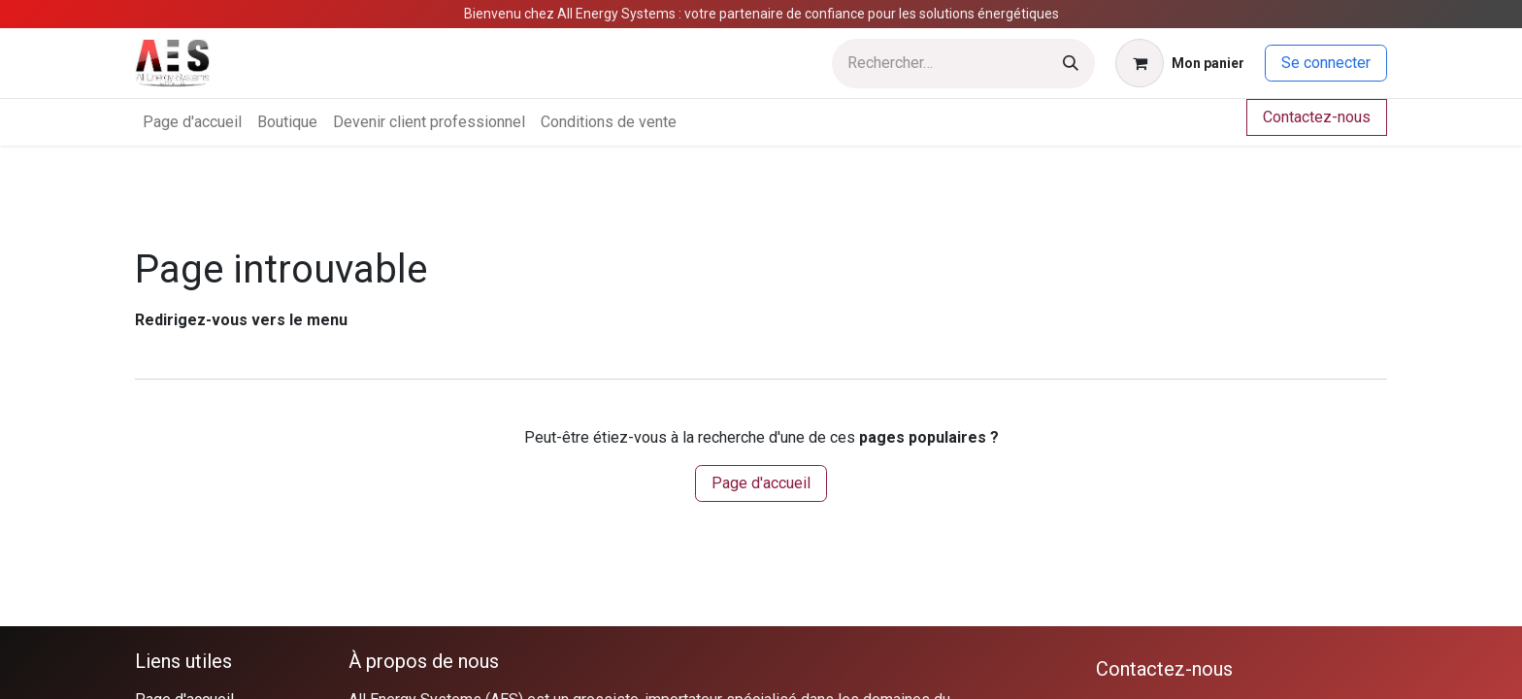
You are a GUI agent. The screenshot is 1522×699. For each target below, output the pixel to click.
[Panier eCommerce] (1180, 63)
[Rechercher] (1070, 63)
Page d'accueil (761, 483)
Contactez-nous (1317, 117)
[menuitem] (192, 122)
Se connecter (1326, 62)
